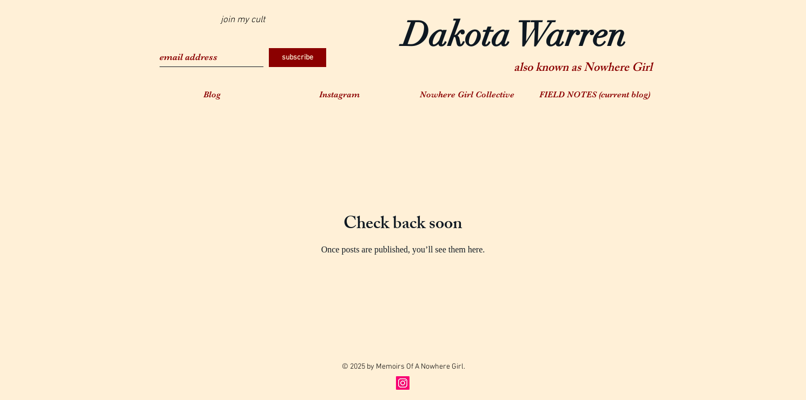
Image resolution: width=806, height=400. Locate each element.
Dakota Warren (514, 35)
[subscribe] (297, 57)
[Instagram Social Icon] (402, 383)
